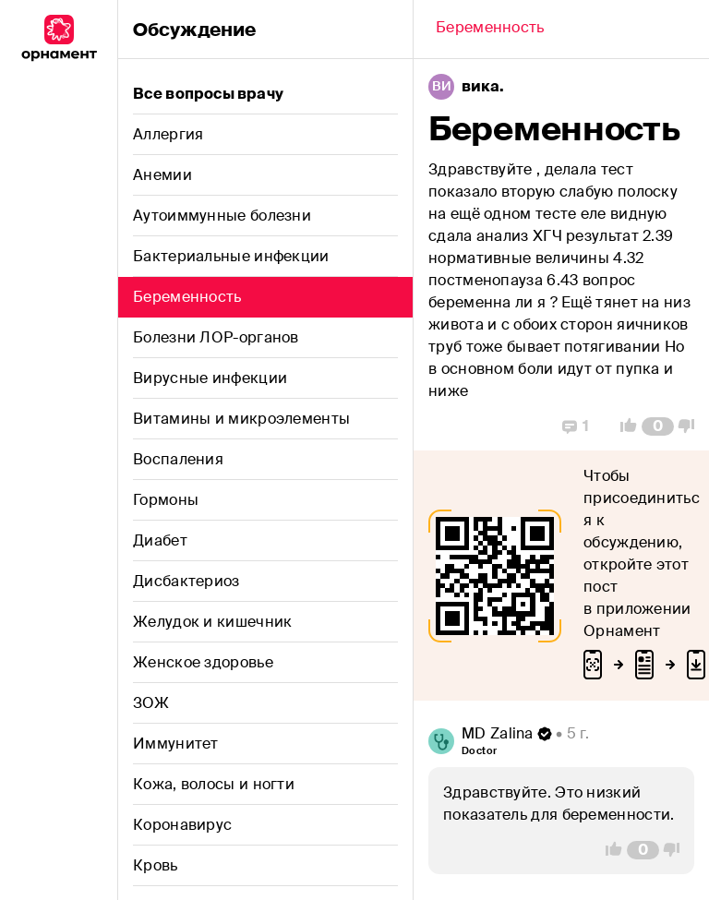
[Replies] (575, 426)
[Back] (490, 29)
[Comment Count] (658, 426)
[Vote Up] (623, 426)
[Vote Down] (691, 426)
